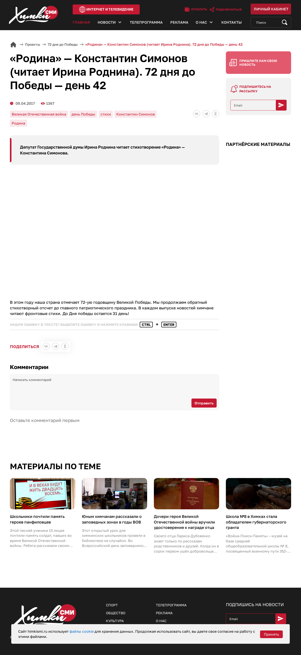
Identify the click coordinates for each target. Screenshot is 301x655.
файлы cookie (82, 631)
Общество (116, 612)
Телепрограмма (146, 23)
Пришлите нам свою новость (258, 61)
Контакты (231, 23)
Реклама (179, 23)
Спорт (112, 604)
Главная (81, 23)
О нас (201, 23)
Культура (115, 620)
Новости (107, 23)
